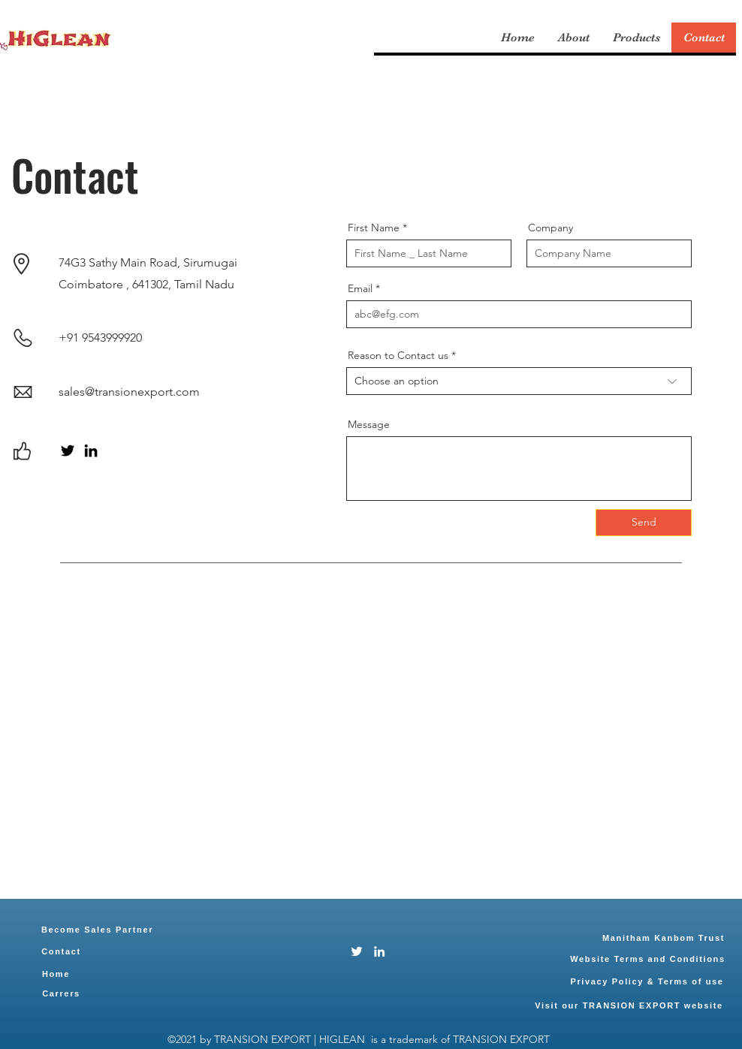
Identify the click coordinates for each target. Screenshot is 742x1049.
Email (360, 288)
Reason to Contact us (398, 355)
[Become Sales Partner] (97, 930)
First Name (374, 227)
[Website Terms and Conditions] (647, 959)
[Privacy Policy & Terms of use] (647, 981)
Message (369, 424)
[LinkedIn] (91, 451)
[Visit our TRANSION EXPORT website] (629, 1005)
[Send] (644, 522)
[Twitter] (68, 451)
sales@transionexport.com (129, 391)
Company (550, 227)
